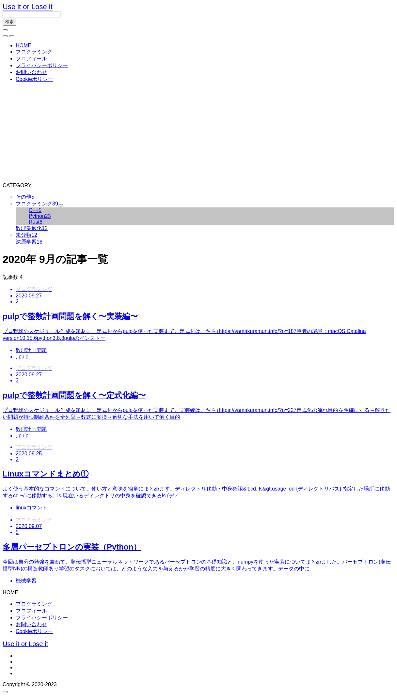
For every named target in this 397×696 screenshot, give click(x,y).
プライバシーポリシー (42, 65)
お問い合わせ (31, 72)
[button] (5, 36)
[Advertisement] (198, 133)
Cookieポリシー (34, 79)
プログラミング (34, 51)
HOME (23, 45)
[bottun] (5, 30)
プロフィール (31, 58)
